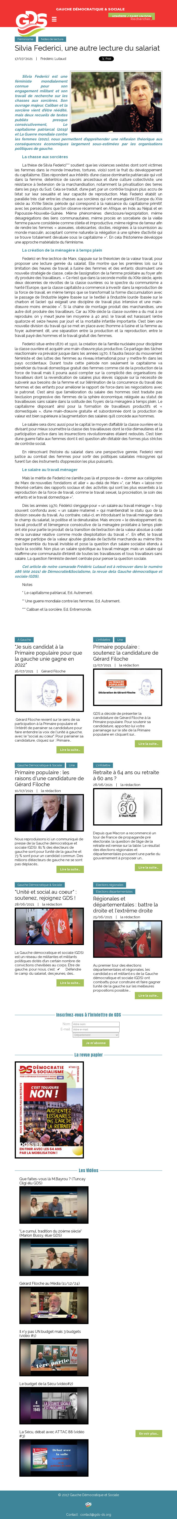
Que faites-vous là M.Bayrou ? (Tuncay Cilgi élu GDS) (52, 1181)
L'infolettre (103, 639)
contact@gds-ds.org (95, 1514)
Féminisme (25, 39)
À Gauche (24, 639)
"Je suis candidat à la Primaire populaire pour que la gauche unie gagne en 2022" (48, 656)
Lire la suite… (70, 750)
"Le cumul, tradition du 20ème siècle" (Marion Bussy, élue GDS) (50, 1233)
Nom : (67, 1024)
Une (120, 639)
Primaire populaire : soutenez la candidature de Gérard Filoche (125, 653)
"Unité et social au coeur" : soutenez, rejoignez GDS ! (46, 895)
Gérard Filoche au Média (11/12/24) (49, 1283)
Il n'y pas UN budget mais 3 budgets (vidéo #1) (50, 1333)
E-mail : (66, 1029)
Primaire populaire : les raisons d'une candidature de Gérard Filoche (49, 778)
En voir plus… (149, 1433)
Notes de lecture (52, 39)
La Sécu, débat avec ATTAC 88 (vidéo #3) (51, 1434)
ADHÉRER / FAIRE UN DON (131, 16)
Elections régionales (109, 885)
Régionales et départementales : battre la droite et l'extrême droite (125, 905)
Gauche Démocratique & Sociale (40, 765)
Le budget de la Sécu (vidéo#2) (46, 1384)
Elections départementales (114, 891)
